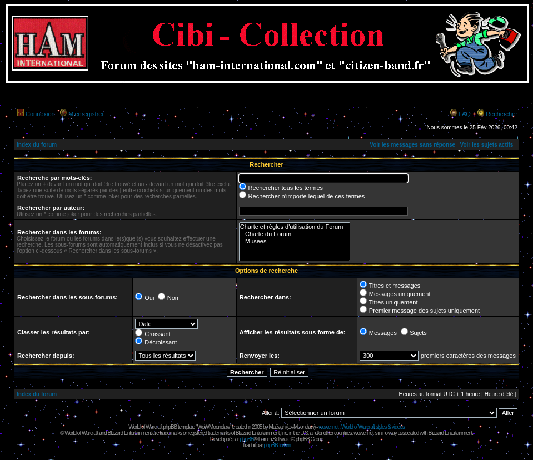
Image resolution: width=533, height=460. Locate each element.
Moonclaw (303, 427)
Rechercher (501, 114)
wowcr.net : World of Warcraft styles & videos (361, 427)
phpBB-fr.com (277, 445)
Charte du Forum (295, 234)
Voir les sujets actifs (486, 145)
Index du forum (37, 145)
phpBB (246, 439)
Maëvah (276, 427)
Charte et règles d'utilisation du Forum (295, 227)
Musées (295, 241)
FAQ (465, 114)
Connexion (40, 114)
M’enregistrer (86, 114)
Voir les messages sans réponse (412, 145)
